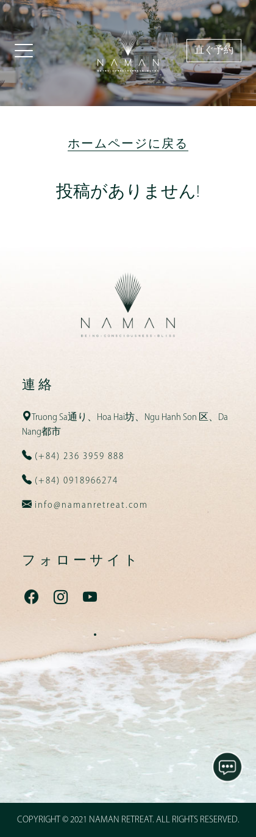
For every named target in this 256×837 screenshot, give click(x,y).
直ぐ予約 (213, 50)
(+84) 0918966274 (75, 481)
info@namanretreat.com (90, 505)
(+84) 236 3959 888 (78, 456)
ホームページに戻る (128, 144)
